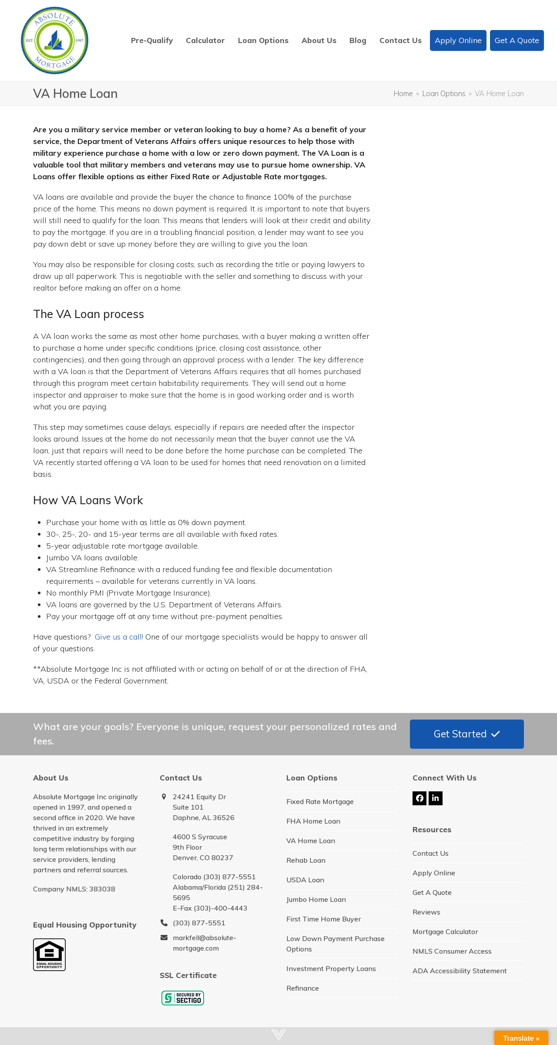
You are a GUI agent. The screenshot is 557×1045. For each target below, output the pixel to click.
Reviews (426, 912)
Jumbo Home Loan (316, 899)
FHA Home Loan (313, 821)
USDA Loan (305, 879)
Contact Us (431, 853)
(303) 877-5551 (199, 922)
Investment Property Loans (331, 968)
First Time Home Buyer (323, 918)
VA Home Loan (310, 840)
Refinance (302, 988)
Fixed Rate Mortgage (320, 801)
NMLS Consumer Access (452, 951)
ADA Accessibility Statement (460, 970)
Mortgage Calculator (445, 931)
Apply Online (434, 872)
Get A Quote (432, 892)
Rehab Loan (305, 860)
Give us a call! (119, 637)
